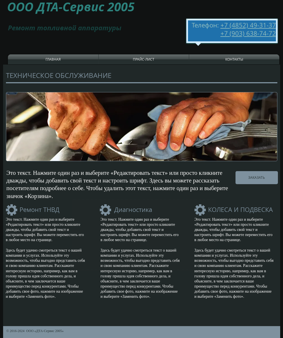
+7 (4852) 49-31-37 (248, 25)
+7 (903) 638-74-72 (248, 33)
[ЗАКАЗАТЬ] (257, 177)
